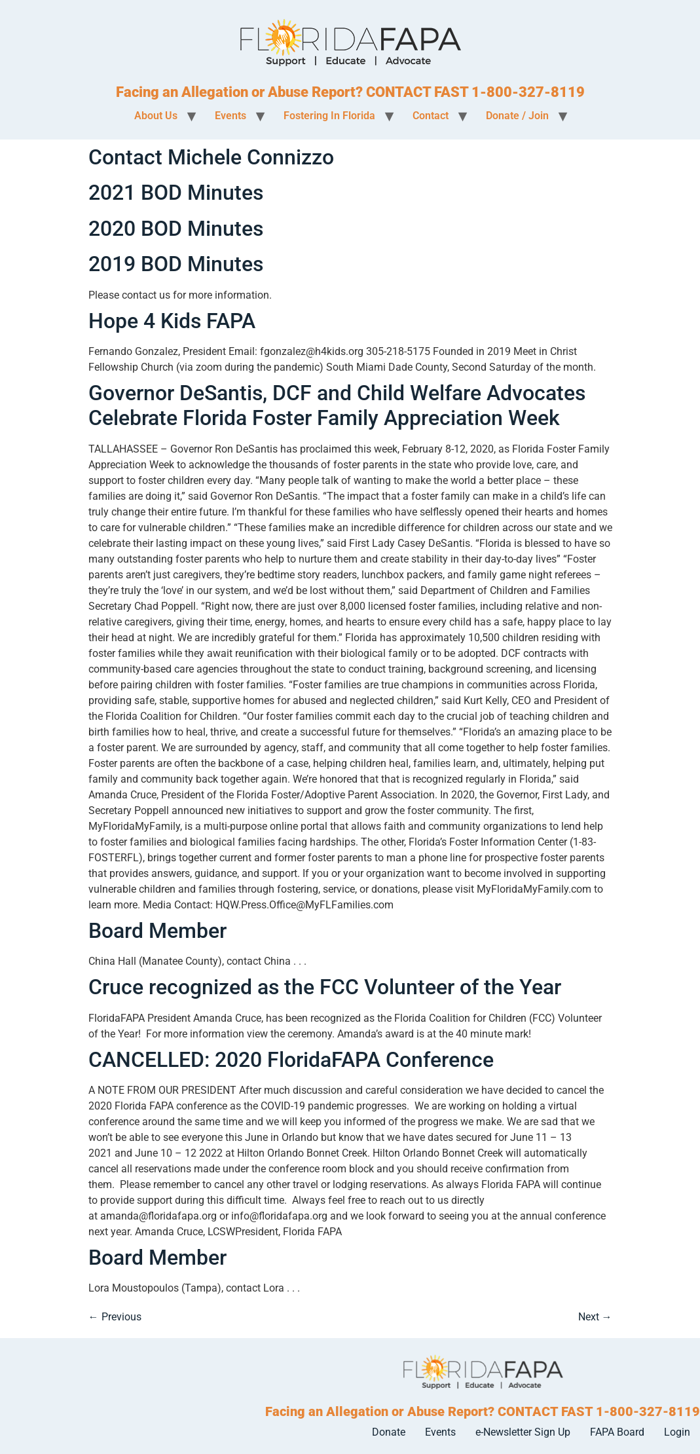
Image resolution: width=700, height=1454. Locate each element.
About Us (155, 115)
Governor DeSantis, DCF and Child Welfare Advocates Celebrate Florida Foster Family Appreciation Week (336, 405)
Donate (388, 1432)
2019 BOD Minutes (175, 264)
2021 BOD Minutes (175, 192)
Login (677, 1432)
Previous (114, 1317)
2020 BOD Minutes (175, 228)
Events (230, 115)
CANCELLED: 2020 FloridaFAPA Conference (291, 1059)
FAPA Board (617, 1432)
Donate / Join (517, 115)
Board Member (157, 930)
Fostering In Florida (329, 115)
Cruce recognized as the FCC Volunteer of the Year (324, 987)
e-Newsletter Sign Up (522, 1432)
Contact (431, 115)
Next (595, 1317)
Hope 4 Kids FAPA (171, 320)
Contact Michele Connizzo (211, 157)
